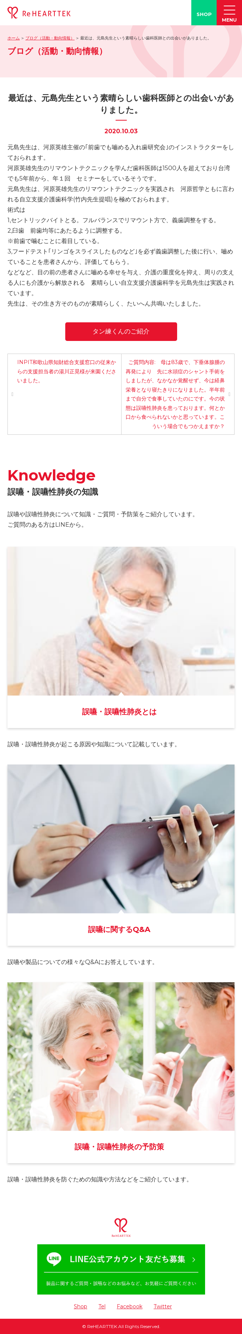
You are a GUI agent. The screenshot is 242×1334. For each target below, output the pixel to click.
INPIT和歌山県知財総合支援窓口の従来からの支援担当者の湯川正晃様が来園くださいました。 (66, 371)
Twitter (163, 1306)
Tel (102, 1306)
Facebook (129, 1306)
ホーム (13, 38)
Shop (80, 1306)
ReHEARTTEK (102, 1326)
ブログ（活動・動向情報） (50, 38)
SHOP (204, 14)
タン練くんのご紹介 (121, 331)
